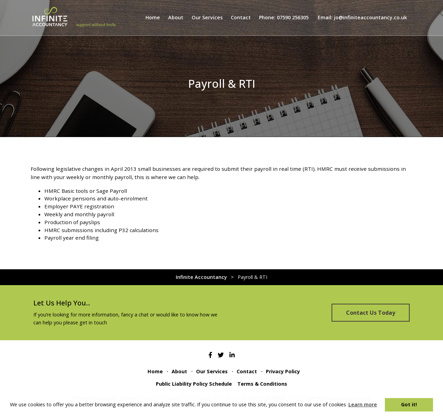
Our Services (207, 17)
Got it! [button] (409, 404)
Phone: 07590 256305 (284, 17)
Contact (241, 17)
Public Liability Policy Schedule (194, 383)
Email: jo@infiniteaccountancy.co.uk (362, 17)
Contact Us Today (370, 312)
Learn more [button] (362, 404)
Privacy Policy (283, 371)
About (175, 17)
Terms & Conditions (262, 383)
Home (152, 17)
